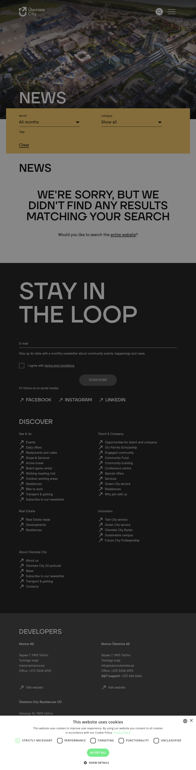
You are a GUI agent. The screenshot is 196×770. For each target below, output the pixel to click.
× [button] (191, 720)
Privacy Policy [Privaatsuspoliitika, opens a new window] (121, 732)
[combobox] (185, 721)
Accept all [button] (98, 752)
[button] (98, 762)
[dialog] (98, 743)
